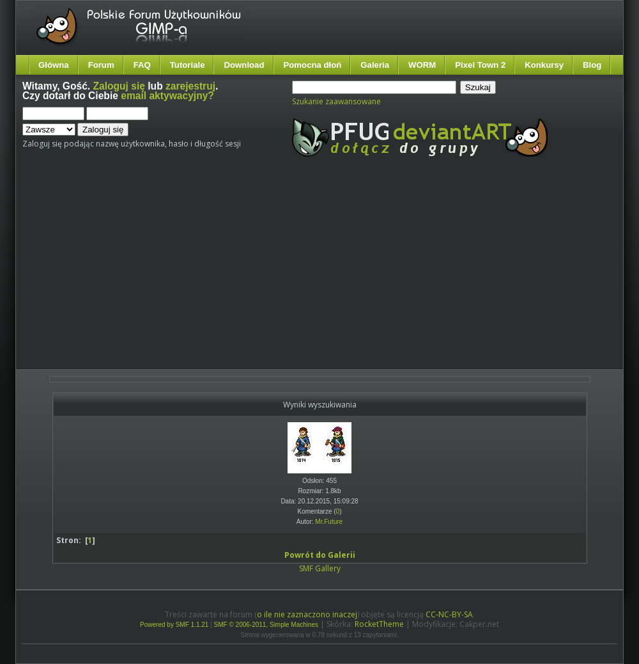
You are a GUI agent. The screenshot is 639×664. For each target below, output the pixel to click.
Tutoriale (187, 65)
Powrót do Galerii (319, 554)
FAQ (142, 65)
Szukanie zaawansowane (336, 101)
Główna (53, 65)
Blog (592, 65)
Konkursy (544, 65)
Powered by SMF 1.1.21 (174, 624)
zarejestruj (190, 86)
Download (244, 65)
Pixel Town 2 (480, 65)
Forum (101, 65)
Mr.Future (329, 521)
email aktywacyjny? (167, 95)
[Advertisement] (235, 273)
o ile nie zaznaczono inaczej (307, 614)
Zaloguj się (119, 86)
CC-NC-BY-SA (449, 614)
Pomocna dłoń (313, 65)
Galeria (374, 65)
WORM (422, 65)
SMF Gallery (320, 568)
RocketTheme (379, 624)
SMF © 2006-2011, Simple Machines (266, 624)
